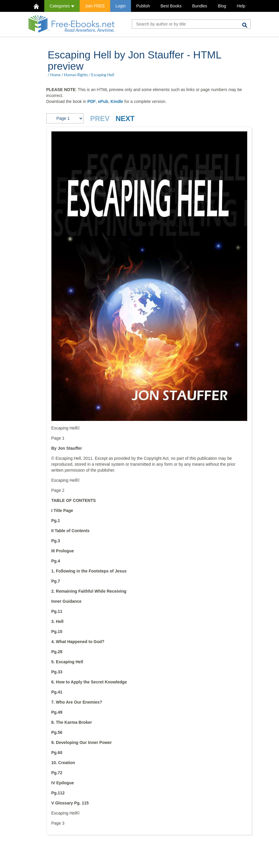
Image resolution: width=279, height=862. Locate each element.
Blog (222, 6)
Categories (62, 6)
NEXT (125, 118)
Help (241, 6)
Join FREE (95, 6)
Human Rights (76, 74)
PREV (100, 118)
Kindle (117, 101)
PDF (91, 101)
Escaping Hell (102, 74)
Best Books (171, 6)
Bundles (199, 6)
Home (55, 74)
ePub (103, 101)
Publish (143, 6)
